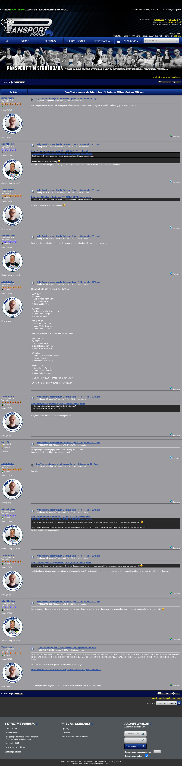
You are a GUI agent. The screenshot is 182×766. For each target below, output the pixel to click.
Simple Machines (88, 762)
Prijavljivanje (76, 41)
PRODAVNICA (127, 41)
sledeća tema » (175, 77)
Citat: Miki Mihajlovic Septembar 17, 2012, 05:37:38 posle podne (61, 153)
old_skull (178, 36)
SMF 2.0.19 (65, 762)
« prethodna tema (159, 77)
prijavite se (159, 19)
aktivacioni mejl (173, 22)
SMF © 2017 (76, 762)
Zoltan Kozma (7, 98)
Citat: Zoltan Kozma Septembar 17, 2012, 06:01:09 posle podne (60, 151)
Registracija (102, 41)
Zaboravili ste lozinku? (134, 727)
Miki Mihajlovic (8, 144)
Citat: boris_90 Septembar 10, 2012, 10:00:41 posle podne (58, 403)
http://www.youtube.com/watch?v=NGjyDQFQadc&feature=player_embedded (66, 669)
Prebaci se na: (151, 703)
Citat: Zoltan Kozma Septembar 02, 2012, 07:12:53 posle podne (60, 516)
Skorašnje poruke (13, 751)
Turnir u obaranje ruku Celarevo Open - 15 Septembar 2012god (67, 647)
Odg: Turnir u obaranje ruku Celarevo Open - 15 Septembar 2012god (66, 98)
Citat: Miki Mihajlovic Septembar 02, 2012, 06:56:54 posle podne (61, 519)
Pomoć (25, 41)
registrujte (173, 19)
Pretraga (50, 41)
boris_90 (5, 442)
